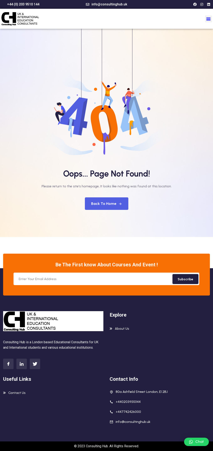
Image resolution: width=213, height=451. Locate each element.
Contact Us (17, 393)
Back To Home (106, 203)
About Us (122, 329)
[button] (208, 18)
